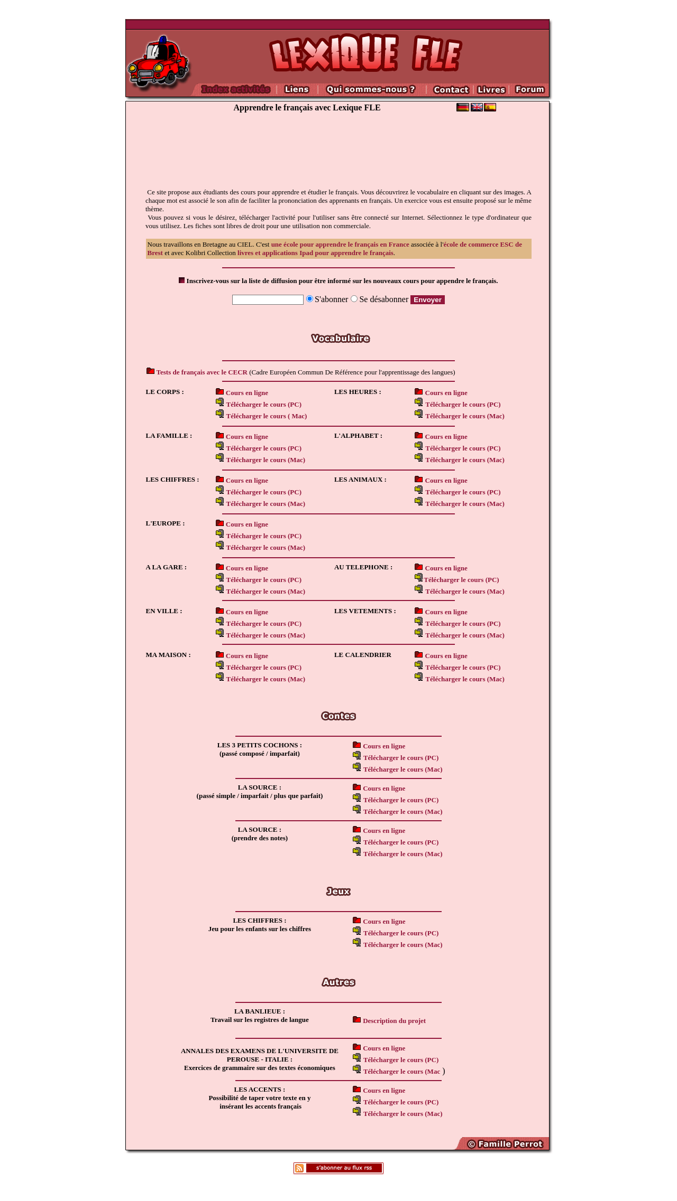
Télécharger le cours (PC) (462, 667)
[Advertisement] (338, 156)
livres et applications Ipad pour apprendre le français (315, 253)
